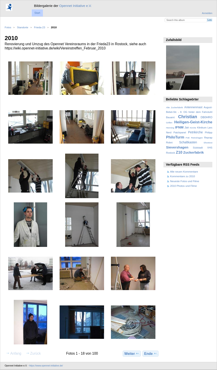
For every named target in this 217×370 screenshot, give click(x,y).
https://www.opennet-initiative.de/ (46, 365)
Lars (209, 127)
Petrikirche (195, 132)
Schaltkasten (188, 142)
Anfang (13, 353)
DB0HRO (206, 117)
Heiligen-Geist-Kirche (193, 122)
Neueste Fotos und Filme (184, 181)
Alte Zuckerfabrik (174, 107)
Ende (150, 354)
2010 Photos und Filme (183, 185)
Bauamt (170, 117)
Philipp (208, 132)
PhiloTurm (175, 137)
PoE (188, 137)
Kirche (193, 127)
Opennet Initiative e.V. (75, 6)
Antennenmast (193, 107)
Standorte (22, 27)
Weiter (131, 354)
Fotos (8, 27)
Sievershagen (177, 147)
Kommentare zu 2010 (182, 176)
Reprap (208, 137)
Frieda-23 (39, 27)
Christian (187, 116)
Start (37, 12)
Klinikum (201, 127)
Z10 (179, 152)
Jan (187, 127)
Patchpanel (179, 132)
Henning (170, 127)
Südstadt (198, 147)
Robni (169, 142)
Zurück (33, 353)
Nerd (168, 132)
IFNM (179, 127)
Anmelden (207, 13)
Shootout (208, 142)
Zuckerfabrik (193, 152)
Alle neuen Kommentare (184, 171)
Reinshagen (197, 137)
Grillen (169, 122)
